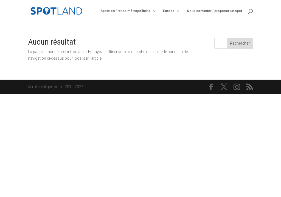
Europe (169, 11)
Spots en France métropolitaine (125, 11)
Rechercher (240, 43)
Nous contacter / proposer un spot (214, 11)
